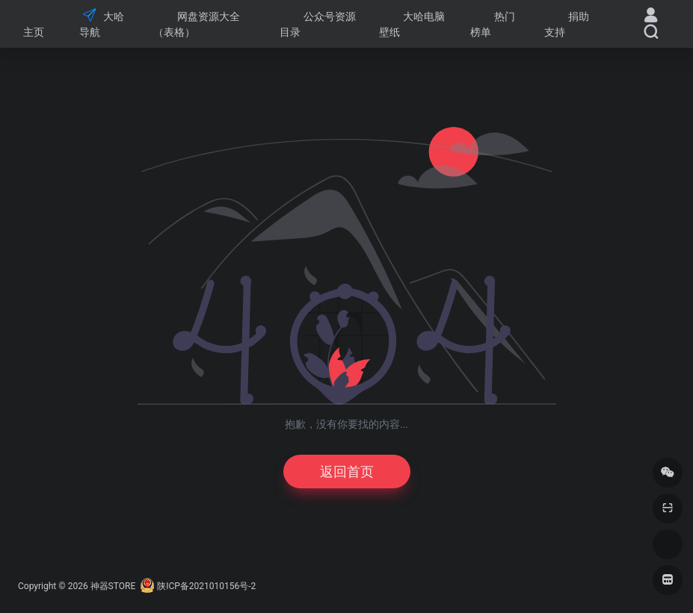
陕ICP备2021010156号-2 (206, 586)
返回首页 (347, 471)
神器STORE (113, 586)
